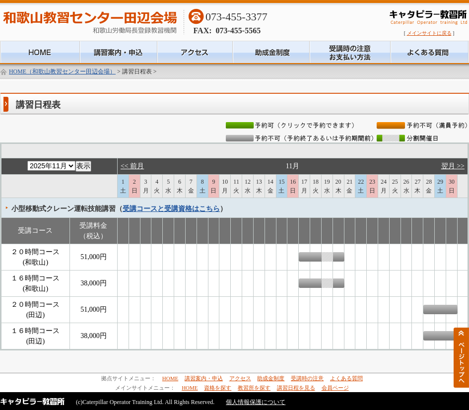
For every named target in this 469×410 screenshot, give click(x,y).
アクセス (240, 378)
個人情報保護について (255, 402)
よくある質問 (346, 378)
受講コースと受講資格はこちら (171, 208)
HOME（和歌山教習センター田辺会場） (62, 71)
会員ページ (335, 388)
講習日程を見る (296, 388)
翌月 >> (453, 166)
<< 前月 (132, 166)
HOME (170, 378)
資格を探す (217, 388)
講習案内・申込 (204, 378)
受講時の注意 (307, 378)
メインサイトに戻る (429, 33)
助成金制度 (270, 378)
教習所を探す (254, 388)
